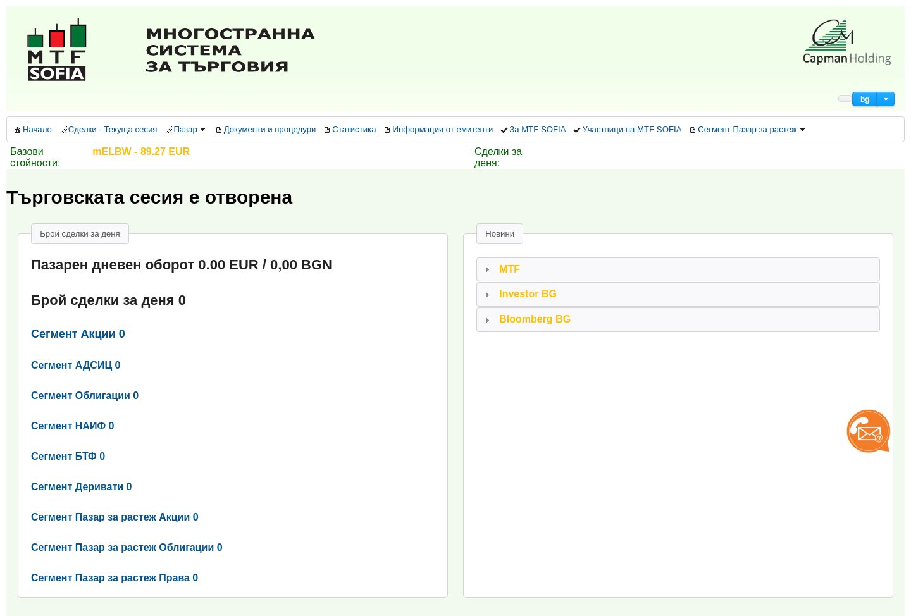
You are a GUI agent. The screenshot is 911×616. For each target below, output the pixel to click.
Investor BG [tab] (519, 293)
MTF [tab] (501, 269)
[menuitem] (32, 129)
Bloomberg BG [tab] (526, 319)
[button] (865, 99)
